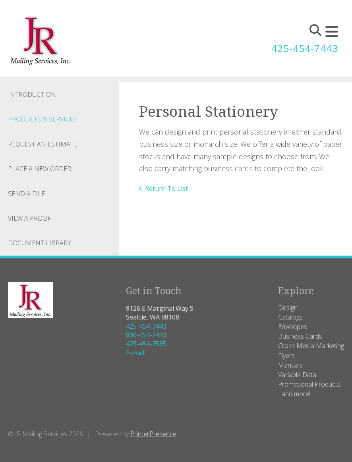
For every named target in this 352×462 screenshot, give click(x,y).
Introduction (32, 94)
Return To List (166, 188)
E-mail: (135, 352)
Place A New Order (39, 168)
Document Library (39, 243)
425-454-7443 (304, 48)
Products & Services (42, 119)
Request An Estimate (42, 144)
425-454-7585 (146, 343)
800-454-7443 (146, 335)
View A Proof (29, 218)
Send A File (26, 193)
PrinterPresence (153, 433)
